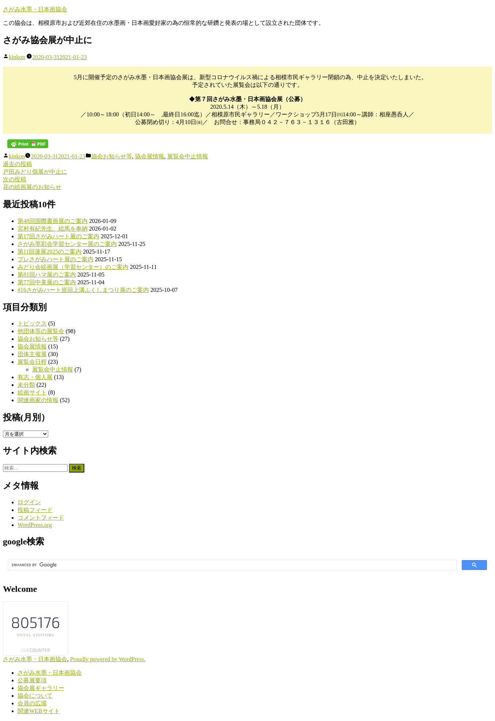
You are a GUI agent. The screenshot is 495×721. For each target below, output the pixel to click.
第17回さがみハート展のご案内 (58, 236)
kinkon (17, 57)
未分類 (26, 385)
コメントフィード (41, 517)
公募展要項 (32, 680)
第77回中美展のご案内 (47, 282)
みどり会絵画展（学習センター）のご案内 (73, 267)
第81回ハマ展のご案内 (47, 274)
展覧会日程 (32, 362)
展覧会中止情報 (187, 156)
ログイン (29, 502)
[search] (232, 565)
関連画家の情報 (38, 400)
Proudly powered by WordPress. (107, 659)
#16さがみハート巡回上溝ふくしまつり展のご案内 (83, 290)
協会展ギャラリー (41, 688)
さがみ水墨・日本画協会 (35, 9)
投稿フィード (35, 510)
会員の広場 (32, 703)
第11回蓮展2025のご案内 (49, 251)
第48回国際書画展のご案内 (53, 221)
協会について (35, 696)
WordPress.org (35, 525)
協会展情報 (149, 156)
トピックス (32, 323)
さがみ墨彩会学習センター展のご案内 (67, 244)
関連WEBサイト (39, 711)
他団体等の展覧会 (41, 331)
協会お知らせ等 (111, 156)
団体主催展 (32, 354)
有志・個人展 (35, 377)
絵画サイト (32, 392)
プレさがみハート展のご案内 (55, 259)
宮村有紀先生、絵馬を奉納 (53, 228)
